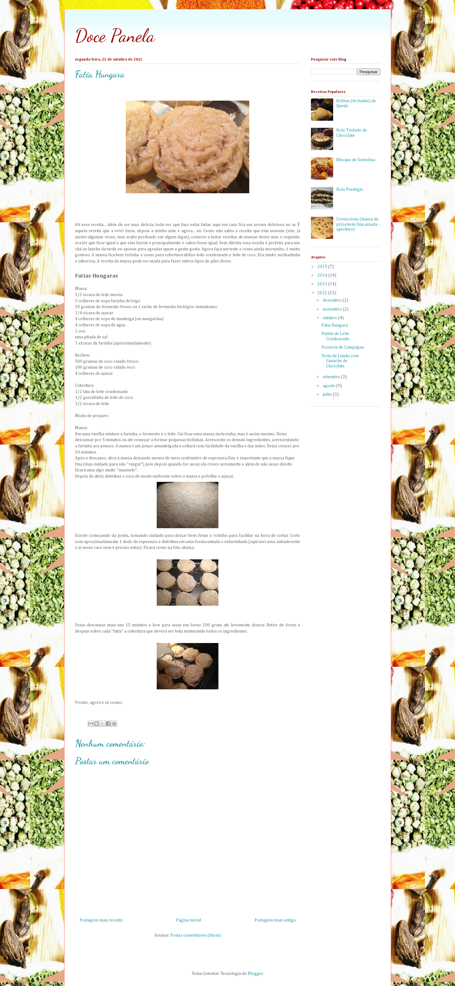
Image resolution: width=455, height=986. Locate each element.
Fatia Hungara (334, 325)
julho (328, 394)
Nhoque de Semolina (355, 160)
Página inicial (188, 920)
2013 (322, 284)
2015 (322, 267)
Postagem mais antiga (275, 920)
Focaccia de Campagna (342, 347)
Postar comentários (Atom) (195, 935)
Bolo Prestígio (349, 189)
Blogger (255, 973)
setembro (332, 377)
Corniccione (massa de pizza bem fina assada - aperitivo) (358, 224)
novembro (333, 309)
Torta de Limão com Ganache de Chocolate (340, 361)
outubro (330, 318)
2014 (322, 275)
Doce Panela (115, 35)
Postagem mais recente (101, 920)
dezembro (333, 300)
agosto (329, 386)
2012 (322, 293)
